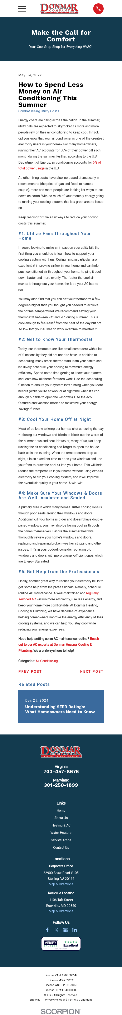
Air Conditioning (47, 661)
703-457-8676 (61, 771)
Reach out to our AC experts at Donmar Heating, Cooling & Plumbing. (58, 645)
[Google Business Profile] (65, 930)
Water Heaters (61, 832)
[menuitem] (35, 1000)
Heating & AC (61, 825)
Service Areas (61, 840)
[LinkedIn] (74, 930)
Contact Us (61, 847)
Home (61, 810)
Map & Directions (61, 884)
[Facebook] (47, 930)
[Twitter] (56, 930)
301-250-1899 (61, 785)
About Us (61, 817)
